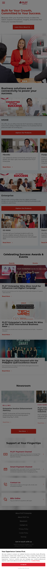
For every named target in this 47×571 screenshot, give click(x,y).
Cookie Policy (35, 560)
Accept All (23, 564)
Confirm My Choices (23, 568)
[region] (23, 560)
